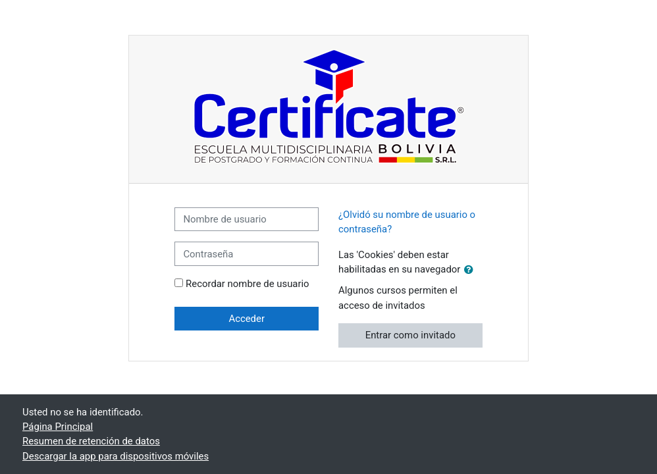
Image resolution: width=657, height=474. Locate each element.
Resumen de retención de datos (91, 441)
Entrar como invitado (410, 335)
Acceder (246, 319)
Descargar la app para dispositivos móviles (115, 456)
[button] (471, 270)
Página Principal (57, 427)
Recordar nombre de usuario (247, 284)
